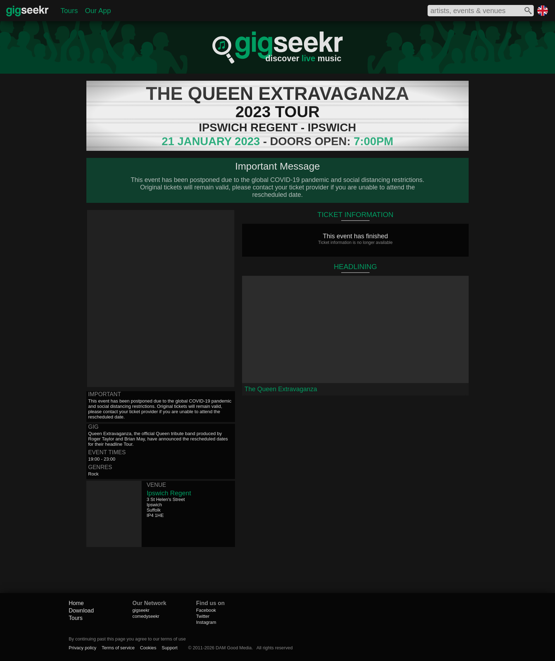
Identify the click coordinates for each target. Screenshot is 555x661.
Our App (98, 11)
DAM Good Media (234, 647)
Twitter (203, 616)
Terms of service (118, 647)
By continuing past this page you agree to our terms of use (127, 639)
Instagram (206, 622)
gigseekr (140, 610)
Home (76, 603)
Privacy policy (82, 647)
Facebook (206, 610)
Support (170, 647)
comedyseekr (145, 616)
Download (81, 611)
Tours (69, 11)
